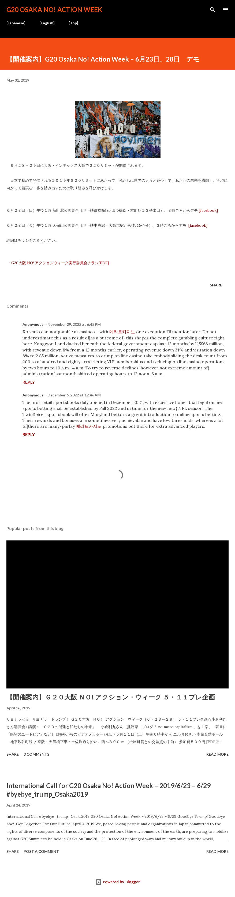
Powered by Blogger (117, 881)
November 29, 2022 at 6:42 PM (74, 324)
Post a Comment (41, 851)
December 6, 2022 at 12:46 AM (74, 395)
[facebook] (208, 210)
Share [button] (216, 285)
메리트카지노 (122, 331)
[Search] (212, 9)
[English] (47, 23)
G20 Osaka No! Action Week (54, 9)
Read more (217, 754)
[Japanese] (15, 23)
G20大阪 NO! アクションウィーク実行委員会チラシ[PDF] (60, 262)
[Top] (73, 23)
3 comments (36, 754)
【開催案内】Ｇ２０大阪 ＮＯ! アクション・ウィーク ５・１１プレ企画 (110, 697)
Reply (29, 381)
